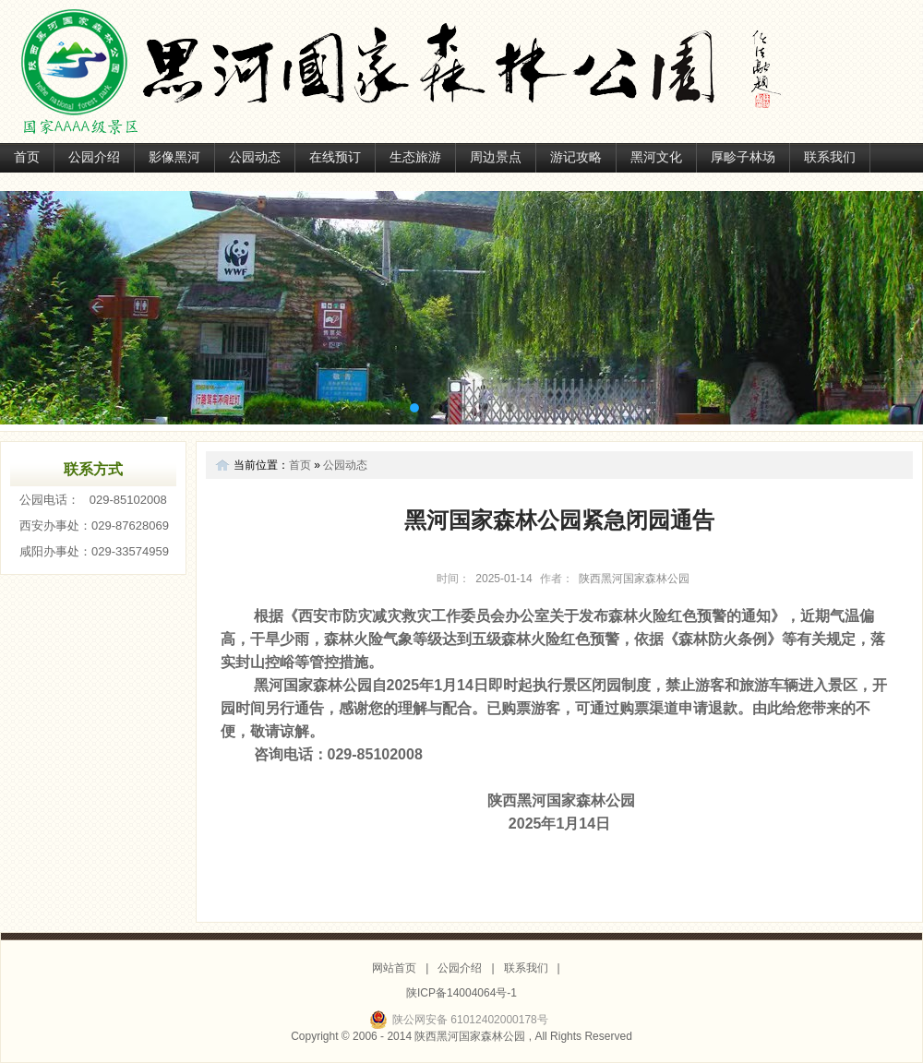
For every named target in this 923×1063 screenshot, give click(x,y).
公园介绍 (94, 157)
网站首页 (394, 967)
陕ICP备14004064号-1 (461, 992)
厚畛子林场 (743, 157)
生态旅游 (415, 157)
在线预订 (335, 157)
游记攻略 (576, 157)
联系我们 (830, 157)
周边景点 (495, 157)
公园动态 (255, 157)
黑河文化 (656, 157)
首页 (27, 157)
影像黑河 (174, 157)
